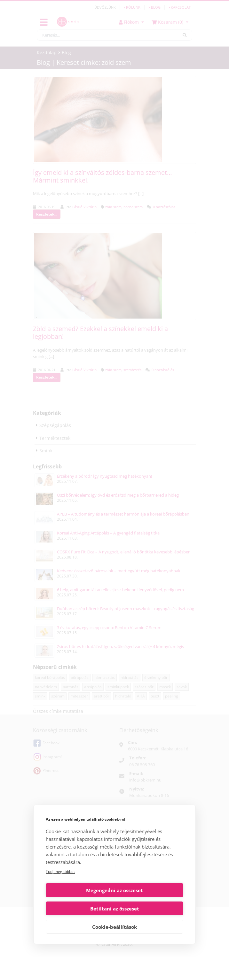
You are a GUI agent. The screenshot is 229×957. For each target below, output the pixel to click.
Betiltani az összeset (150, 908)
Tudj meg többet (60, 890)
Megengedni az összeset (79, 908)
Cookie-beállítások (114, 927)
